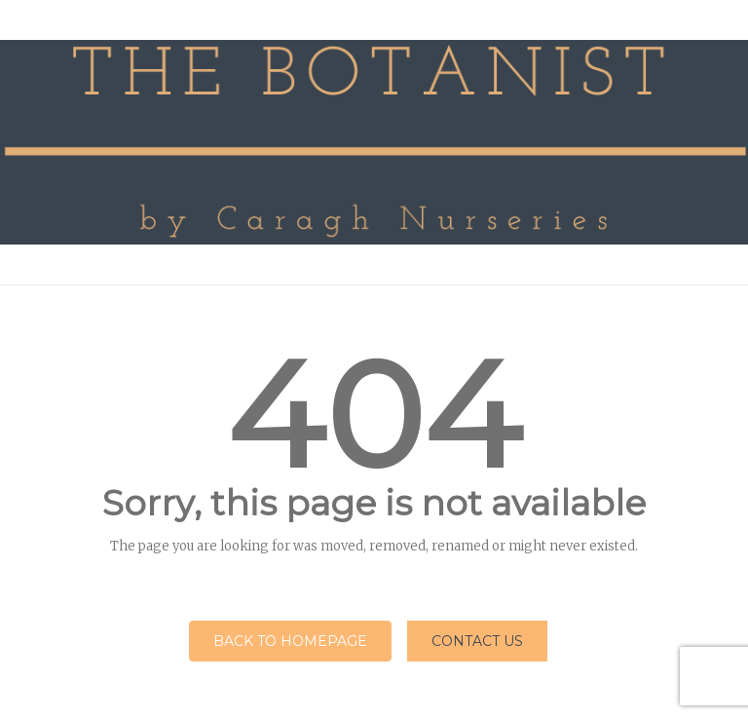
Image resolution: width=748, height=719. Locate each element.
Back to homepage (290, 641)
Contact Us (477, 641)
